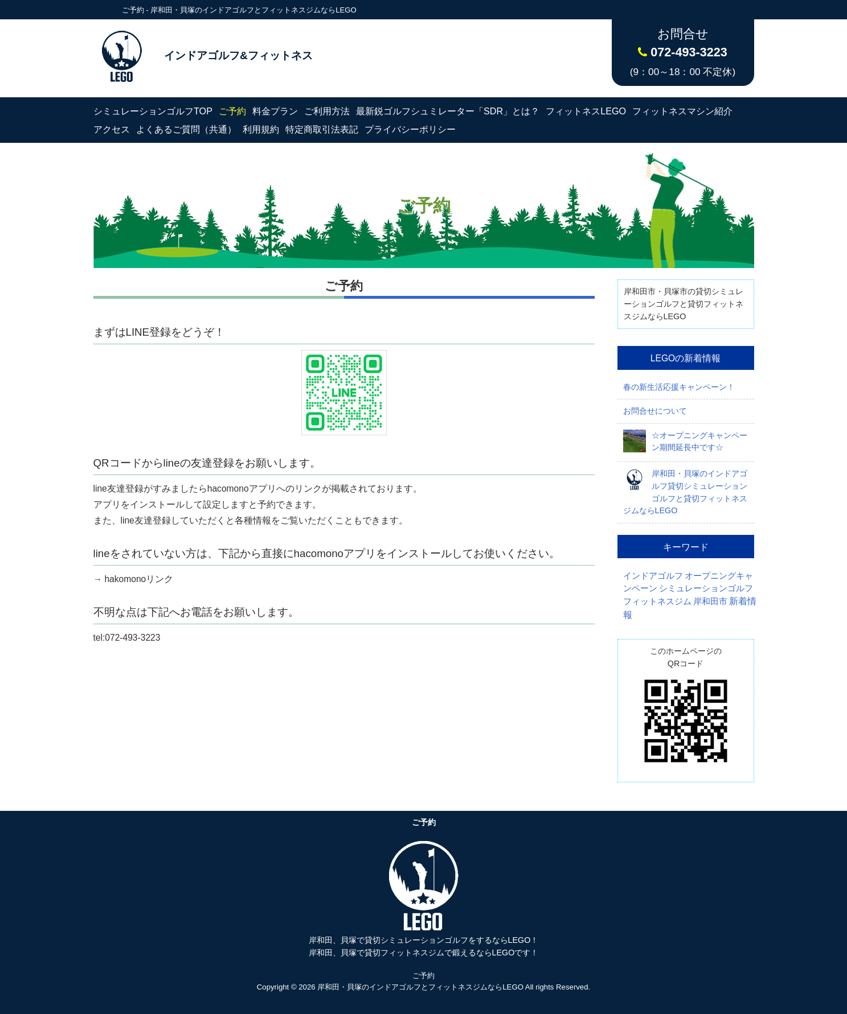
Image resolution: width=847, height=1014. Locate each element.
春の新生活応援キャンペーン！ (679, 386)
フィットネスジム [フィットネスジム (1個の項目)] (657, 601)
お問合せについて (655, 410)
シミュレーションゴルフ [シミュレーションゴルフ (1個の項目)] (706, 588)
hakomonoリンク (137, 579)
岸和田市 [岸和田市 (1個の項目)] (710, 601)
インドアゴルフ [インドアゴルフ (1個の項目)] (653, 575)
